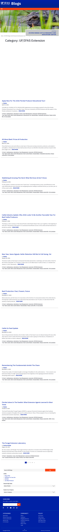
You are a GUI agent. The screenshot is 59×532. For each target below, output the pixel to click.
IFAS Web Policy (42, 520)
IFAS (49, 530)
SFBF (50, 418)
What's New (23, 523)
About (22, 515)
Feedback (23, 517)
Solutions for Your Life (10, 477)
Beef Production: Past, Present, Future (16, 291)
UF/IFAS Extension (42, 113)
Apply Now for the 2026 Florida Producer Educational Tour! (23, 101)
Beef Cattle (7, 115)
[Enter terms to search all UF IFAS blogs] (24, 470)
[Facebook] (3, 507)
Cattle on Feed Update (10, 328)
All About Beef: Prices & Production (14, 139)
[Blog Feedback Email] (13, 507)
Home (2, 35)
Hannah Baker (35, 115)
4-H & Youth (5, 522)
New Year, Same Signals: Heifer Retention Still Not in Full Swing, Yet (26, 254)
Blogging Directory (25, 518)
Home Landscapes (7, 518)
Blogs (16, 3)
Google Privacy (41, 518)
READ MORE (22, 111)
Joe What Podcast (9, 480)
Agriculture (16, 113)
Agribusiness (10, 113)
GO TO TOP (25, 530)
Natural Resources (7, 517)
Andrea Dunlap (7, 445)
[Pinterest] (7, 507)
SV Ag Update (7, 116)
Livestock (34, 113)
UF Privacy (40, 515)
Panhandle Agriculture (43, 115)
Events (21, 113)
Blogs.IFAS (7, 475)
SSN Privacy (41, 517)
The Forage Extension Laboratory (14, 443)
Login (22, 525)
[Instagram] (16, 507)
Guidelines (23, 522)
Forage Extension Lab (10, 457)
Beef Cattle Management (17, 115)
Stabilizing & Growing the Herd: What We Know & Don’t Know (24, 178)
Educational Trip (27, 115)
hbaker (5, 103)
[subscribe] (18, 504)
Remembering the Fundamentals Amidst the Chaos (21, 365)
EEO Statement (41, 522)
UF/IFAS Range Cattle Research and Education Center (15, 35)
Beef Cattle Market (28, 153)
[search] (50, 470)
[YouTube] (10, 507)
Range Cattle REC (44, 192)
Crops (14, 455)
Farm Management (27, 113)
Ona (24, 457)
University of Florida (44, 530)
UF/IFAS (7, 479)
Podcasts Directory (25, 520)
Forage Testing (19, 457)
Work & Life (5, 520)
